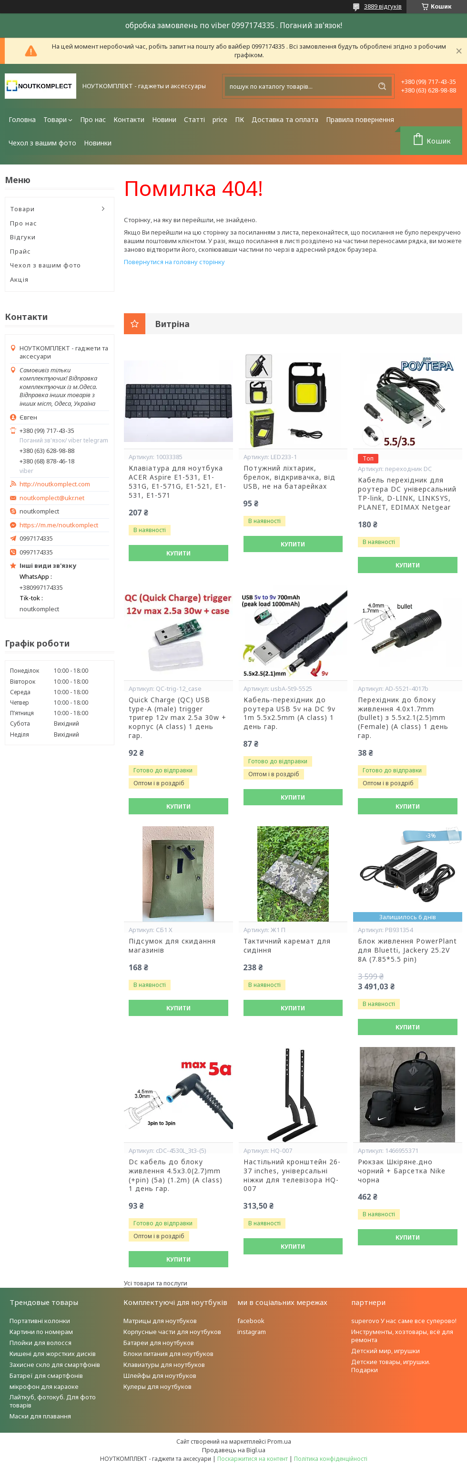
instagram (251, 1331)
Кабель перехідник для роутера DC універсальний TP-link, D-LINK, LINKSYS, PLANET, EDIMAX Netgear (407, 494)
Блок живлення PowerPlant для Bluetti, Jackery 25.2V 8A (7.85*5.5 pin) (407, 950)
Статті (194, 119)
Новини (164, 119)
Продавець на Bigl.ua (233, 1450)
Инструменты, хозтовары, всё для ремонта (402, 1335)
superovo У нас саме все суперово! (404, 1320)
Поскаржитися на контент (252, 1459)
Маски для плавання (40, 1416)
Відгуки (23, 237)
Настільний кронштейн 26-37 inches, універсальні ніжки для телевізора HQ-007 (292, 1175)
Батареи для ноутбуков (158, 1342)
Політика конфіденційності (330, 1459)
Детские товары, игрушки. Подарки (390, 1365)
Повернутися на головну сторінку (174, 261)
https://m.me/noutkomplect (59, 525)
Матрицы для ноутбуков (160, 1320)
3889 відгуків (383, 6)
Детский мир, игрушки (385, 1350)
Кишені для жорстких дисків (53, 1353)
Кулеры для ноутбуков (157, 1386)
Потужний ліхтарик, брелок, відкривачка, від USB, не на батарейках (289, 477)
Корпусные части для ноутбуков (172, 1331)
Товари (55, 119)
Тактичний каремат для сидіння (287, 946)
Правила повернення (360, 119)
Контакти (128, 119)
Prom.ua (279, 1441)
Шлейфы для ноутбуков (159, 1375)
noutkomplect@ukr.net (52, 498)
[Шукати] (382, 86)
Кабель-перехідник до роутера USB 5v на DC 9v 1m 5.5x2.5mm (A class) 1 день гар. (289, 713)
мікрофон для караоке (44, 1386)
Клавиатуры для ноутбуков (164, 1364)
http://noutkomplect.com (55, 484)
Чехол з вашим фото (42, 142)
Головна (22, 119)
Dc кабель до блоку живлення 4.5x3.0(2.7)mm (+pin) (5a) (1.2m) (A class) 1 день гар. (176, 1175)
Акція (19, 279)
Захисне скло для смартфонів (55, 1364)
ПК (239, 119)
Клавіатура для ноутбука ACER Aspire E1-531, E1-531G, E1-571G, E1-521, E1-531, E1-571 (177, 482)
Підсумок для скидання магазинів (172, 946)
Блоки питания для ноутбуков (168, 1353)
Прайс (20, 251)
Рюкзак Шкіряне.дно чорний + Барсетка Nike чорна (402, 1171)
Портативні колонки (40, 1320)
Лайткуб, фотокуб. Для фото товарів (53, 1401)
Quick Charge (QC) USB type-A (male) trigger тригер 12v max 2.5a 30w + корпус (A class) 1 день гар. (177, 718)
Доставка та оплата (285, 119)
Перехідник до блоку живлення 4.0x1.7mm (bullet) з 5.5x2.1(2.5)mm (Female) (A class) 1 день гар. (403, 718)
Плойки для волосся (40, 1342)
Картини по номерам (41, 1331)
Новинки (98, 142)
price (220, 119)
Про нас (93, 119)
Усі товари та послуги (155, 1283)
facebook (250, 1320)
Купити (178, 553)
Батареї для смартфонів (46, 1375)
